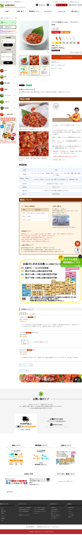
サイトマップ (53, 518)
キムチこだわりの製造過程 (39, 509)
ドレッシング (3, 515)
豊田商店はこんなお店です (24, 515)
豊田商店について (34, 11)
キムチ (2, 507)
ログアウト (70, 513)
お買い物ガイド (63, 1)
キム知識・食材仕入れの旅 (24, 509)
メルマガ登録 (71, 515)
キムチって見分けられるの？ (39, 507)
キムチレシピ (61, 11)
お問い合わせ (56, 526)
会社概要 (56, 1)
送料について (53, 513)
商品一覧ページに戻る (56, 68)
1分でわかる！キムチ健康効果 (25, 507)
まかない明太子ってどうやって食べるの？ (40, 512)
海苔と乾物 (3, 511)
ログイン (70, 511)
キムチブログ (48, 11)
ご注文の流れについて (55, 516)
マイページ (70, 509)
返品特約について (55, 62)
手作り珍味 (6, 18)
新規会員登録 (71, 507)
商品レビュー (71, 516)
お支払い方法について (55, 511)
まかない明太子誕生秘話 (23, 511)
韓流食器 (3, 518)
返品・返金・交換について (56, 515)
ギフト (2, 520)
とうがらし (3, 516)
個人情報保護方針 (30, 526)
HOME (7, 11)
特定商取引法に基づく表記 (74, 1)
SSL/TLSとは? (10, 491)
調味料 (2, 513)
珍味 (2, 509)
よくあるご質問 (54, 509)
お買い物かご (53, 507)
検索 (8, 45)
